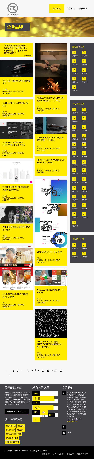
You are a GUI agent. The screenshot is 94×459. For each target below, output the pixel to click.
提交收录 (83, 8)
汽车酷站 (75, 200)
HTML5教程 (10, 430)
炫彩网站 (21, 91)
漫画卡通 (75, 156)
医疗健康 (84, 191)
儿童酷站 (84, 165)
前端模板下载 (11, 426)
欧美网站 (5, 91)
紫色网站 (84, 82)
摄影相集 (75, 139)
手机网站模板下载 (12, 442)
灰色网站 (75, 73)
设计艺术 (75, 173)
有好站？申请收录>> (16, 412)
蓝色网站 (84, 73)
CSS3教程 (20, 430)
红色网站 (75, 82)
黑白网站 (21, 114)
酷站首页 (46, 454)
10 (43, 371)
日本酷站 (84, 257)
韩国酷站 (75, 248)
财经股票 (84, 200)
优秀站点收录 (58, 454)
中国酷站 (84, 248)
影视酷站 (75, 121)
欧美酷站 (75, 257)
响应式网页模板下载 (13, 434)
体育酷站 (75, 208)
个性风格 (75, 182)
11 (48, 371)
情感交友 (84, 208)
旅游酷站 (84, 139)
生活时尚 (84, 121)
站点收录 (71, 8)
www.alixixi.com (72, 421)
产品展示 (84, 217)
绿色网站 (84, 56)
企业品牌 (13, 91)
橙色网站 (75, 90)
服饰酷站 (84, 156)
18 (61, 371)
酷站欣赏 (58, 8)
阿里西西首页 (82, 454)
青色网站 (84, 64)
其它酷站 (84, 173)
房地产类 (75, 113)
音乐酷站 (84, 130)
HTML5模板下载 (12, 438)
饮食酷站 (75, 217)
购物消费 (84, 113)
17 (55, 371)
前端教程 (21, 426)
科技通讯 (75, 226)
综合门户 (75, 130)
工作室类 (75, 191)
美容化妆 (84, 182)
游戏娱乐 (75, 147)
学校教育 (84, 147)
